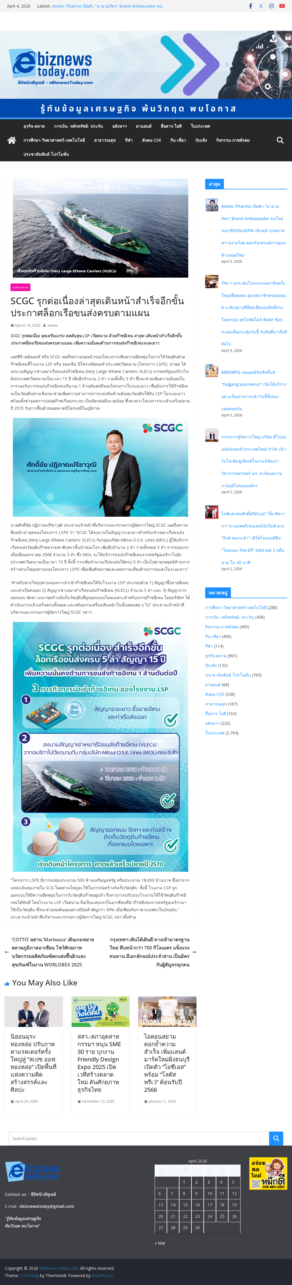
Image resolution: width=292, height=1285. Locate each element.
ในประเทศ (200, 126)
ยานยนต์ (143, 126)
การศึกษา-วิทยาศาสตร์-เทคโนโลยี (54, 140)
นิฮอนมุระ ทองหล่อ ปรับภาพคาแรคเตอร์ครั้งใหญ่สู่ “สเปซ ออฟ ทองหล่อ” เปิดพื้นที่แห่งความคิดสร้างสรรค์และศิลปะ (33, 1063)
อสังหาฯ (119, 126)
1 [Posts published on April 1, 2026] (184, 1182)
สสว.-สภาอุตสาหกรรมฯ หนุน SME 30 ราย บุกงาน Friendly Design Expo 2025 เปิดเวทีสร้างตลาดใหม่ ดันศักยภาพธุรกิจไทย (99, 1063)
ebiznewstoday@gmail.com (47, 1206)
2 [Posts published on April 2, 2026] (196, 1182)
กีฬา (129, 140)
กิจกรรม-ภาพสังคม (233, 140)
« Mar (160, 1243)
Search (276, 1138)
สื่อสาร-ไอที (171, 126)
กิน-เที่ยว (178, 140)
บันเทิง (201, 140)
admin (52, 325)
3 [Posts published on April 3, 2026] (209, 1182)
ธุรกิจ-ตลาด (34, 126)
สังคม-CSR (151, 140)
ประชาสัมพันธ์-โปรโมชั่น (46, 154)
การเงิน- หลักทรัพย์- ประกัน (78, 126)
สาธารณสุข (105, 140)
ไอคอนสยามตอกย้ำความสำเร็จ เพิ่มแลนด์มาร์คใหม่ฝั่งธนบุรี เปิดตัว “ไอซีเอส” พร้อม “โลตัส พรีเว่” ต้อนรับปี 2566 (167, 1063)
